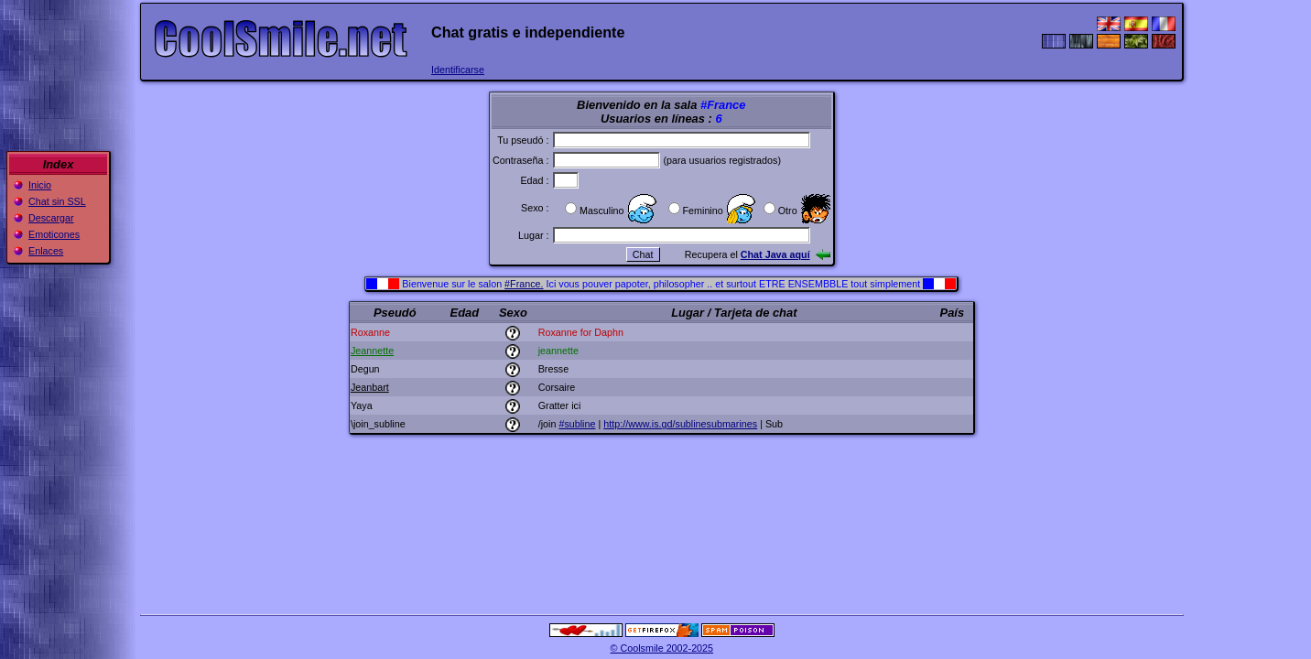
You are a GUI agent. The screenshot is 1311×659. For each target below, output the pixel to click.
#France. (523, 283)
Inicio (39, 184)
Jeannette (372, 350)
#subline (576, 423)
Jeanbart (370, 387)
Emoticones (54, 234)
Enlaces (45, 250)
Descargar (51, 217)
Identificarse (457, 69)
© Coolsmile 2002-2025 (662, 648)
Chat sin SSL (57, 201)
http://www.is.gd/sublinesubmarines (680, 423)
